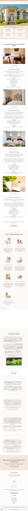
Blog (14, 503)
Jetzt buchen (14, 225)
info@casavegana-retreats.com (14, 477)
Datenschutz (15, 509)
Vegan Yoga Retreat (14, 499)
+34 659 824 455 (14, 478)
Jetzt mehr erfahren (14, 466)
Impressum (11, 509)
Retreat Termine (14, 497)
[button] (1, 509)
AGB (18, 509)
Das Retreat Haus (14, 498)
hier (10, 409)
